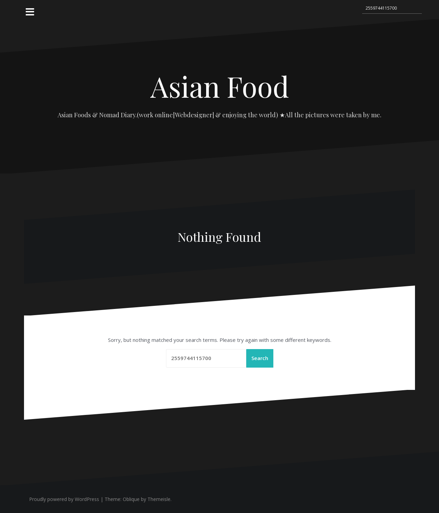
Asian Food (219, 86)
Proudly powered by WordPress (64, 499)
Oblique (131, 499)
